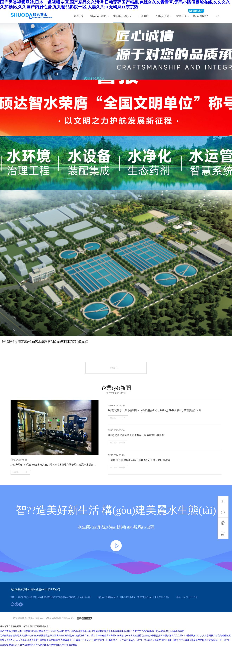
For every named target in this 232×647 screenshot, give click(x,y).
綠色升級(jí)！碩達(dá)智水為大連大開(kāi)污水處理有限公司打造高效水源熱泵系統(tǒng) (54, 464)
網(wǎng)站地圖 (53, 618)
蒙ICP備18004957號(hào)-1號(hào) (28, 618)
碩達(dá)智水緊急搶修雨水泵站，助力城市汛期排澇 (136, 435)
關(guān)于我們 (98, 16)
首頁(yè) (78, 16)
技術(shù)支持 (68, 618)
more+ (116, 367)
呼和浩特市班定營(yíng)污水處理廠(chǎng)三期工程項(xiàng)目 (45, 341)
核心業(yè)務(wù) (122, 16)
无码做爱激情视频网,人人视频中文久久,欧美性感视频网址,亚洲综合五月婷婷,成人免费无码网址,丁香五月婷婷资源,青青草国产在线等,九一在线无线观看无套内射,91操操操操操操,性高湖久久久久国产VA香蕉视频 (97, 635)
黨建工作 (181, 16)
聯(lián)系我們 (200, 16)
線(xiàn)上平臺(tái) (196, 11)
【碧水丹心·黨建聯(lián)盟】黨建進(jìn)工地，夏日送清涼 (139, 460)
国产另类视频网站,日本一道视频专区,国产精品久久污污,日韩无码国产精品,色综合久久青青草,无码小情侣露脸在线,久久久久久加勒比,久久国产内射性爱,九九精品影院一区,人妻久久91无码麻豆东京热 (115, 4)
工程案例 (143, 16)
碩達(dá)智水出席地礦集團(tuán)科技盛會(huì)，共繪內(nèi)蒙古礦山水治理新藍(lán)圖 (154, 410)
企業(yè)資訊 (162, 16)
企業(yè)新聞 (116, 388)
